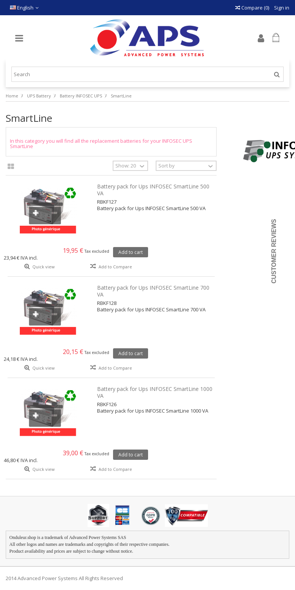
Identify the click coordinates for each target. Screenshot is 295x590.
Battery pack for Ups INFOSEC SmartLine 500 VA (153, 190)
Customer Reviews (274, 251)
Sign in (281, 7)
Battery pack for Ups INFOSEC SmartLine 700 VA (153, 291)
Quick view (43, 266)
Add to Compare (115, 266)
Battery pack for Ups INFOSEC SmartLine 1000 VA (154, 392)
